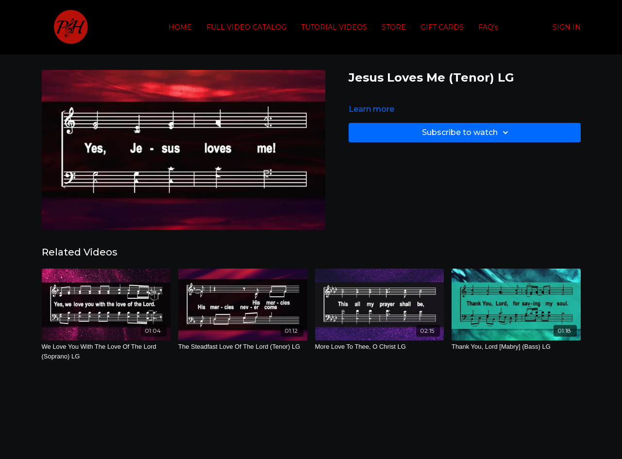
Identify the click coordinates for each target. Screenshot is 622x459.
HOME (180, 27)
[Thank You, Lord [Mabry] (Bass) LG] (516, 347)
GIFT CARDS (442, 27)
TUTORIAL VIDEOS (334, 27)
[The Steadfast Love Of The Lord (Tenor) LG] (242, 347)
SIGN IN (567, 27)
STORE (394, 27)
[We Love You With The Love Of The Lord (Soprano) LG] (106, 351)
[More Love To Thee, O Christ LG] (379, 347)
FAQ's (488, 27)
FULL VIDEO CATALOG (246, 27)
